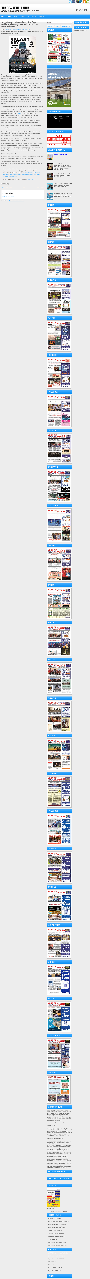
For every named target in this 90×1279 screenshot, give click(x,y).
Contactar (41, 16)
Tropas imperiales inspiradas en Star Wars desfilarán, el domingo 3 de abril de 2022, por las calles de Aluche (21, 24)
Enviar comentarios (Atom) (16, 201)
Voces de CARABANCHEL (55, 1268)
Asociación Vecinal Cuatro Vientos (57, 1242)
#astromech (22, 174)
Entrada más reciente (7, 187)
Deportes (22, 16)
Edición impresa (32, 16)
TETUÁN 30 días (52, 1262)
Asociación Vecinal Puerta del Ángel (57, 1245)
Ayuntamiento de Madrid (54, 1218)
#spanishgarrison (29, 172)
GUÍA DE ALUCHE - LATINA (14, 8)
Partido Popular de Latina (55, 1230)
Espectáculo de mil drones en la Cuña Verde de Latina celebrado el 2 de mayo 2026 (63, 195)
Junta (11, 29)
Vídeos (15, 16)
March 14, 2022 (32, 179)
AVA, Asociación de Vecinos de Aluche (58, 1221)
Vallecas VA (51, 1265)
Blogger (65, 1211)
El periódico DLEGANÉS (54, 1271)
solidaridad (19, 29)
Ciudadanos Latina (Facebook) (56, 1236)
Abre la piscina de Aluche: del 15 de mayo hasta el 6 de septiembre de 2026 (63, 185)
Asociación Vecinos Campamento (57, 1224)
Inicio (2, 16)
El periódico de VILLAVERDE (56, 1259)
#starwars (27, 174)
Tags (57, 26)
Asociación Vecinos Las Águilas (56, 1227)
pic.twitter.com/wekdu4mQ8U (10, 176)
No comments (26, 29)
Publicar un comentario (8, 196)
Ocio (14, 29)
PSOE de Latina (52, 1239)
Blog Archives (66, 26)
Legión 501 (20, 113)
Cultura (9, 16)
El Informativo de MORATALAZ (56, 1256)
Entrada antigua (40, 187)
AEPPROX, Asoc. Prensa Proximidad (58, 1253)
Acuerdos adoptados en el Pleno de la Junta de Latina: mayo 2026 (62, 175)
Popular (50, 26)
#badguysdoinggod (35, 174)
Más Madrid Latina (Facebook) (56, 1233)
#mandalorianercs (14, 174)
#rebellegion (6, 174)
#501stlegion (36, 172)
